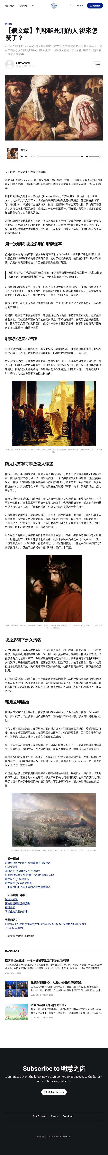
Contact (54, 1116)
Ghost (68, 1136)
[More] (33, 6)
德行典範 (10, 907)
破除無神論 (11, 899)
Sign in (80, 5)
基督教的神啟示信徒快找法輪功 (22, 870)
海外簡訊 (9, 5)
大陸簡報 (23, 5)
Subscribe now (54, 1092)
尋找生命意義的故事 (16, 911)
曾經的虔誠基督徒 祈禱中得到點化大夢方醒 (29, 875)
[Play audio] (22, 156)
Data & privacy (40, 1116)
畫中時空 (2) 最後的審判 (18, 883)
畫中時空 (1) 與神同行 (17, 879)
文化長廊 (8, 24)
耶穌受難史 (11, 866)
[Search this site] (71, 6)
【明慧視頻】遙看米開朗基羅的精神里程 (28, 887)
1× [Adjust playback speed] (82, 156)
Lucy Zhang (23, 62)
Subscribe (95, 5)
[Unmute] (87, 156)
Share (97, 64)
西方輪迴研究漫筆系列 (17, 903)
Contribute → (69, 1116)
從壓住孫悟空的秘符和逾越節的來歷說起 (28, 862)
